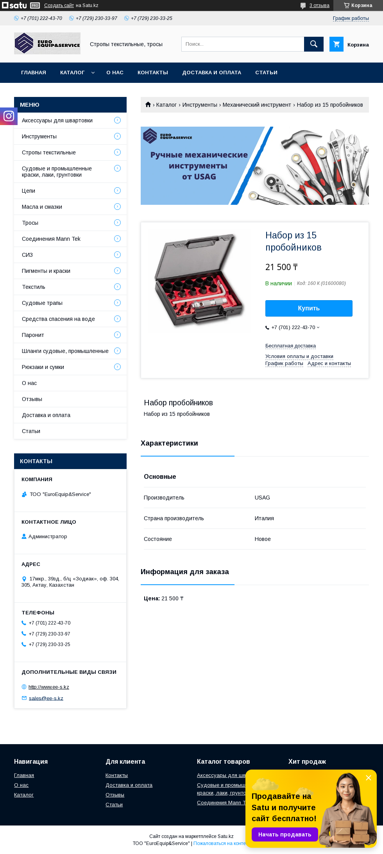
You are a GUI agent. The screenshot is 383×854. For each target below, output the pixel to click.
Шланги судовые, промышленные (65, 351)
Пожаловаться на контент (222, 843)
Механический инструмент (257, 105)
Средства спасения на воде (58, 319)
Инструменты (200, 105)
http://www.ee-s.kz (49, 687)
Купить (309, 308)
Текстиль (33, 287)
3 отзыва (319, 5)
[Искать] (314, 44)
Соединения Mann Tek (51, 239)
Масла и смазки (42, 207)
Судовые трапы (42, 303)
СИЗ (27, 255)
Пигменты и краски (46, 271)
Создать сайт (59, 5)
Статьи (266, 72)
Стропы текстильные (49, 152)
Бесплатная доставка (290, 346)
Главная (33, 72)
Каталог (72, 72)
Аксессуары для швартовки (57, 120)
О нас (114, 72)
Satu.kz (226, 836)
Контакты (153, 72)
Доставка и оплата (211, 72)
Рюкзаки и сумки (43, 367)
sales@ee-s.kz (46, 698)
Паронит (33, 335)
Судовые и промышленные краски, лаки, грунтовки (57, 171)
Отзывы (32, 399)
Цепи (28, 191)
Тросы (30, 223)
